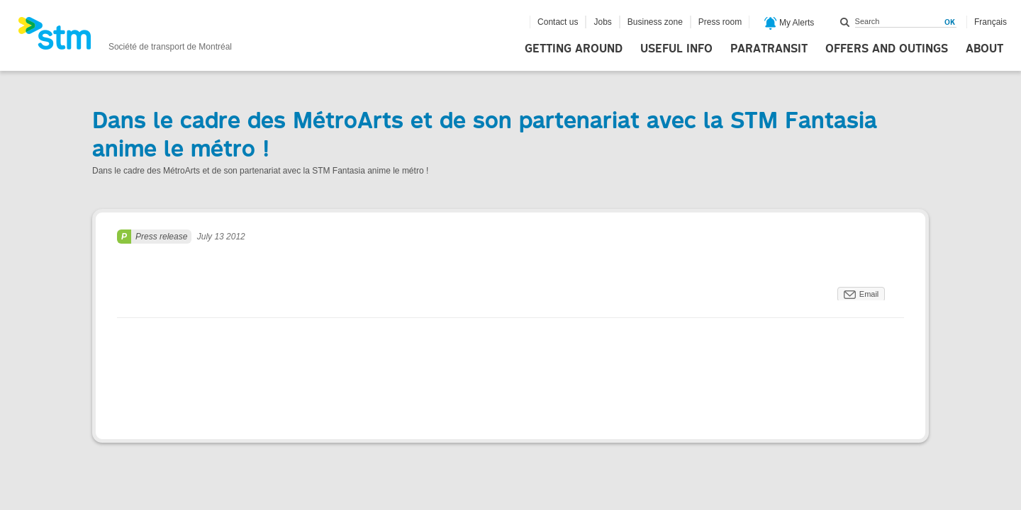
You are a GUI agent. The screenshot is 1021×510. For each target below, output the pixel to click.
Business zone (655, 22)
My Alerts (789, 23)
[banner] (125, 37)
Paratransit (769, 48)
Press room (720, 22)
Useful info (676, 48)
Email (869, 294)
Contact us (557, 22)
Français (990, 22)
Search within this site (845, 22)
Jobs (602, 22)
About (984, 48)
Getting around (574, 48)
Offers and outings (886, 48)
